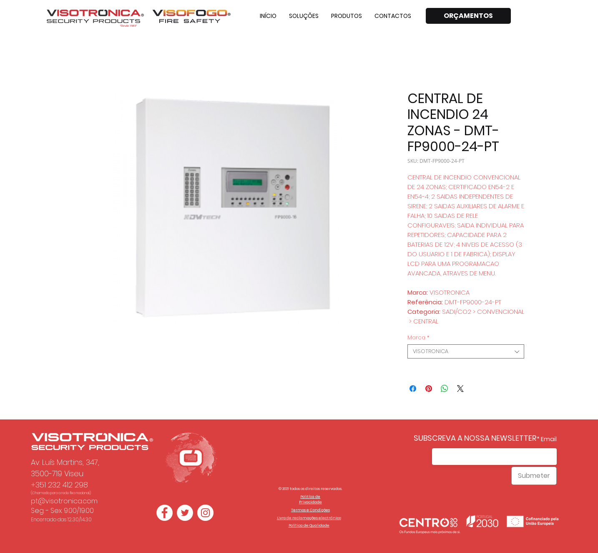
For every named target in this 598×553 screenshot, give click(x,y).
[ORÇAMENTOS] (468, 16)
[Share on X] (460, 389)
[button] (304, 15)
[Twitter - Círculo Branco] (185, 513)
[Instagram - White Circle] (205, 513)
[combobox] (465, 351)
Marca (418, 337)
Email (549, 439)
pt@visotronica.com (64, 501)
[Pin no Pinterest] (429, 389)
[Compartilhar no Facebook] (413, 389)
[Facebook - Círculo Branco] (164, 513)
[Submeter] (534, 476)
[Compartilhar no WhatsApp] (445, 389)
